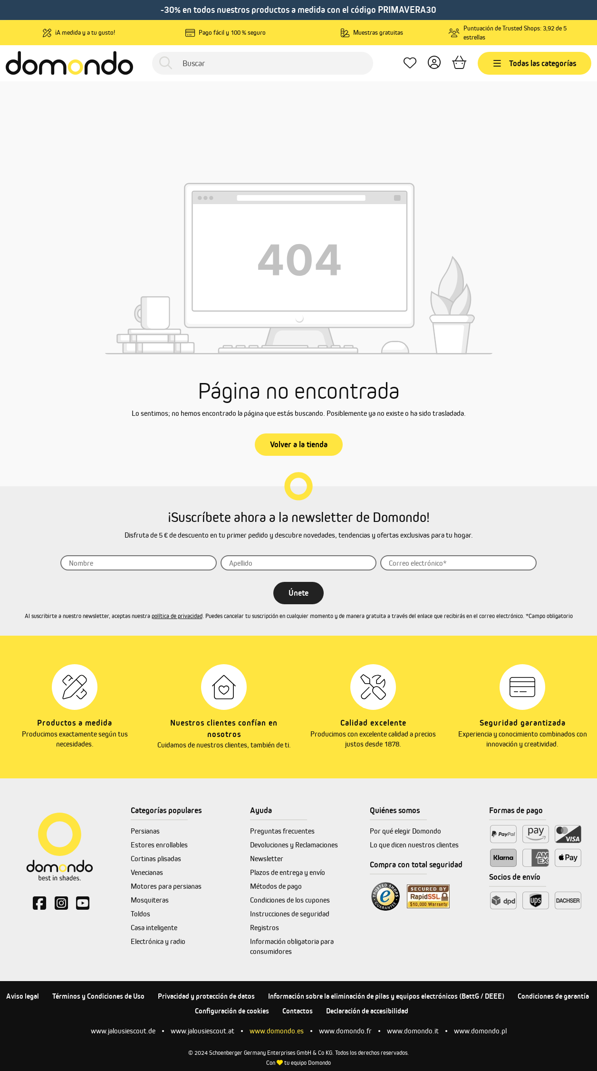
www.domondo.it (413, 1030)
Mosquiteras (150, 899)
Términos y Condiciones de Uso (98, 996)
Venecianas (147, 872)
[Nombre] (138, 562)
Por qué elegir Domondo (405, 830)
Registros (264, 927)
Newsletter (266, 858)
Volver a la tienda (298, 444)
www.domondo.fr (345, 1030)
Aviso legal (22, 996)
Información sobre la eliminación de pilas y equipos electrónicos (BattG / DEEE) (386, 996)
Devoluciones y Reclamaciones (294, 844)
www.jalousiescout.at (202, 1030)
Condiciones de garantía (553, 996)
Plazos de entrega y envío (287, 872)
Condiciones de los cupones (290, 899)
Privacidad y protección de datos (206, 996)
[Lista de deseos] (410, 63)
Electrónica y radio (158, 941)
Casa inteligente (154, 927)
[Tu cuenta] (434, 63)
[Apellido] (299, 562)
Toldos (140, 913)
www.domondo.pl (480, 1030)
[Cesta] (459, 63)
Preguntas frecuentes (282, 830)
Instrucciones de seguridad (289, 913)
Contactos (297, 1010)
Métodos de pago (276, 886)
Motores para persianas (166, 886)
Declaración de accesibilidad (367, 1010)
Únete (298, 593)
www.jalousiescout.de (123, 1030)
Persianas (145, 830)
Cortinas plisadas (156, 858)
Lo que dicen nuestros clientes (414, 844)
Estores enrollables (159, 844)
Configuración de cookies (232, 1010)
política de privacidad (177, 615)
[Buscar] (262, 63)
